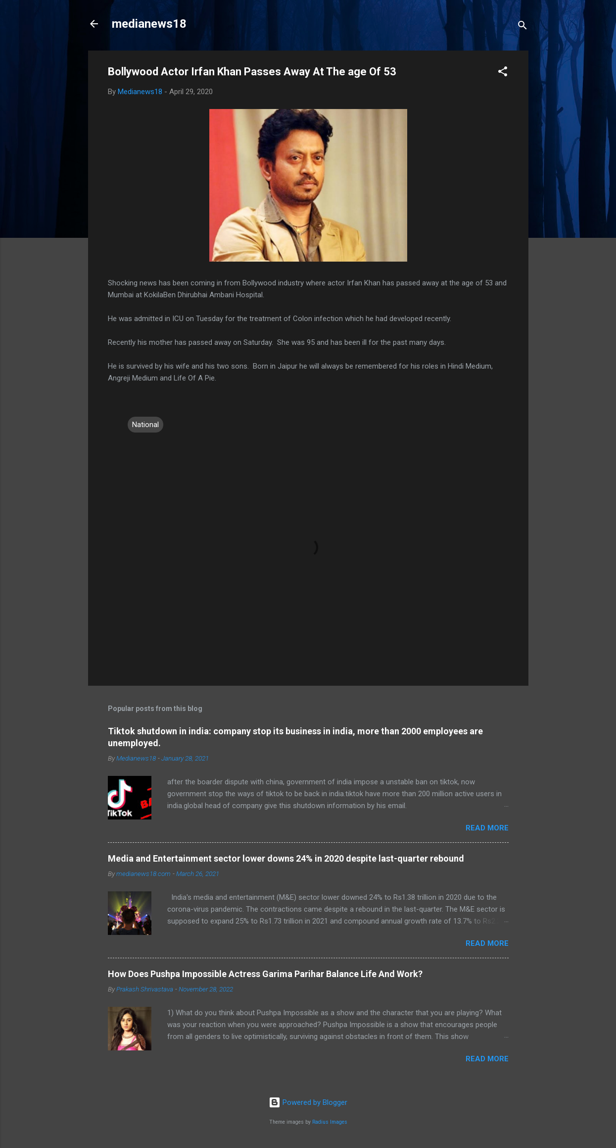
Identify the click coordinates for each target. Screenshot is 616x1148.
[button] (503, 73)
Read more (487, 827)
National (145, 424)
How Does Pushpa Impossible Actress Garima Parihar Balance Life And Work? (265, 974)
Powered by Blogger (308, 1102)
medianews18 (149, 24)
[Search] (522, 27)
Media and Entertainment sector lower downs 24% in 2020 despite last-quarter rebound (286, 858)
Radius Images (329, 1122)
